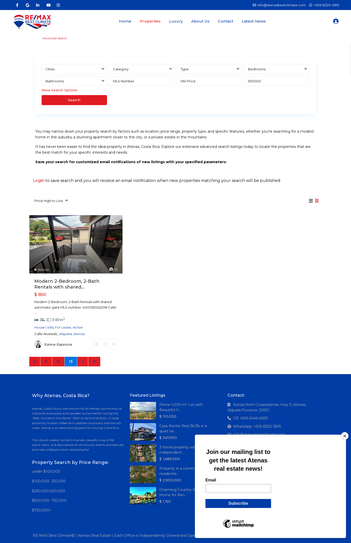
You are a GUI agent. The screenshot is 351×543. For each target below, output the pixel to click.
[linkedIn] (38, 5)
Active (78, 327)
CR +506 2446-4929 (250, 418)
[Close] (344, 436)
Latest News (254, 21)
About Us (200, 21)
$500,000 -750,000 (49, 500)
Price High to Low (48, 201)
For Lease (63, 327)
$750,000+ (41, 510)
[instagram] (58, 5)
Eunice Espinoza (58, 344)
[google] (27, 5)
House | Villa (44, 327)
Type (185, 69)
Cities (50, 69)
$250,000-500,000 (48, 491)
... (35, 313)
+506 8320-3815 (326, 5)
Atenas (43, 269)
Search (74, 100)
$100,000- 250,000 (49, 481)
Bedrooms (257, 69)
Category (121, 69)
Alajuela (65, 334)
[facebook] (17, 5)
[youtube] (48, 5)
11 (46, 361)
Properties (150, 21)
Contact (225, 21)
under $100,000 (46, 471)
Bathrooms (55, 81)
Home (125, 21)
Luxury (176, 21)
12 (58, 361)
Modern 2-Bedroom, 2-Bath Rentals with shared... (66, 284)
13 (71, 361)
